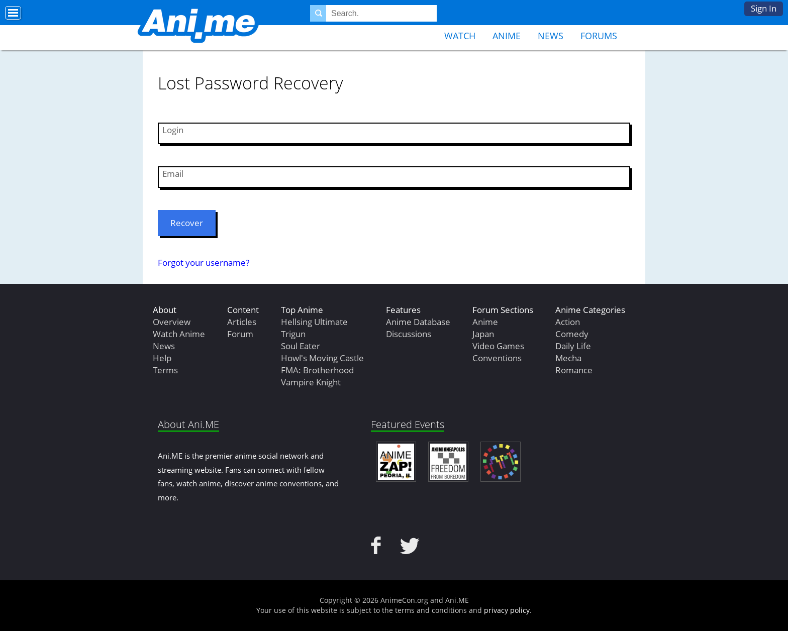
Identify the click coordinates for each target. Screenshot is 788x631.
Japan (483, 334)
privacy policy (507, 610)
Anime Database (418, 322)
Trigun (293, 334)
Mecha (568, 358)
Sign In (763, 8)
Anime (506, 36)
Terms (165, 370)
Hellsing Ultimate (314, 322)
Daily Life (573, 346)
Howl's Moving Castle (322, 358)
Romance (574, 370)
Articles (241, 322)
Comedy (571, 334)
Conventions (497, 358)
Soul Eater (300, 346)
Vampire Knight (311, 382)
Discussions (408, 334)
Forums (598, 36)
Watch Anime (179, 334)
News (550, 36)
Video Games (498, 346)
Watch (459, 36)
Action (567, 322)
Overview (171, 322)
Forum (240, 334)
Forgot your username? (203, 262)
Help (162, 358)
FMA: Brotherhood (317, 370)
